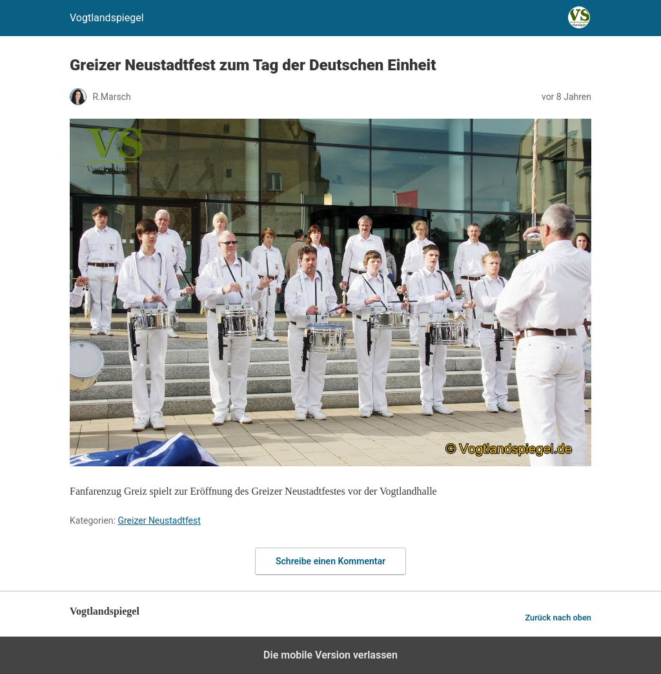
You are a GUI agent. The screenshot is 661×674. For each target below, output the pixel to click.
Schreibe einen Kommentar (330, 561)
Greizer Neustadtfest (158, 520)
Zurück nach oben (558, 617)
